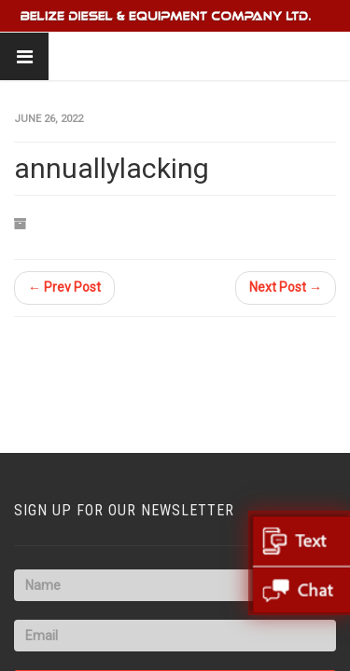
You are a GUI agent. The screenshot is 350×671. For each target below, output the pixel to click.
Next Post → (285, 287)
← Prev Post (64, 287)
